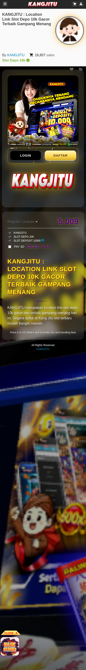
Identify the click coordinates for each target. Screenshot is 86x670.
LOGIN (25, 155)
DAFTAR (60, 155)
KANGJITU (15, 55)
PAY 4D (32, 247)
